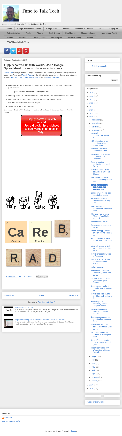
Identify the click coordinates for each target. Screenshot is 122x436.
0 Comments (27, 276)
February (95, 377)
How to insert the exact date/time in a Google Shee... (100, 172)
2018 (91, 117)
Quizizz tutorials (13, 33)
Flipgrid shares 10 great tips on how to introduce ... (101, 240)
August (94, 356)
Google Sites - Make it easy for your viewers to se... (101, 288)
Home (9, 29)
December (96, 120)
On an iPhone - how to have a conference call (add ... (101, 342)
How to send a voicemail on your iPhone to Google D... (100, 156)
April (94, 370)
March (94, 374)
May (93, 367)
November (96, 123)
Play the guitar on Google (23, 307)
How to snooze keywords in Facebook (101, 255)
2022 (91, 103)
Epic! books (70, 33)
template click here (52, 77)
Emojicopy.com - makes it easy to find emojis (101, 194)
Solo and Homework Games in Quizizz (99, 150)
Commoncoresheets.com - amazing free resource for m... (101, 319)
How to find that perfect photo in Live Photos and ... (100, 135)
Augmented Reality (110, 33)
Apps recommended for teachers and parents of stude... (101, 208)
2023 (91, 100)
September (96, 130)
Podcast (66, 29)
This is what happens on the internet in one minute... (100, 261)
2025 (91, 93)
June (94, 363)
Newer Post (9, 295)
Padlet (28, 33)
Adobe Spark (56, 38)
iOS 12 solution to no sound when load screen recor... (99, 143)
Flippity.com (8, 73)
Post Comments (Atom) (46, 302)
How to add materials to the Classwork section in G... (101, 296)
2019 (91, 113)
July (93, 360)
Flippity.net (113, 29)
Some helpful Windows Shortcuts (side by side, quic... (101, 273)
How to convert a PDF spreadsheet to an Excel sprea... (101, 327)
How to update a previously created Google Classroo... (99, 304)
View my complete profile (11, 421)
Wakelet (10, 38)
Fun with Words (27, 75)
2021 (91, 106)
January (95, 381)
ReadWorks (24, 38)
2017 (91, 385)
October (95, 127)
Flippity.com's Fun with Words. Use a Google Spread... (100, 350)
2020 (91, 110)
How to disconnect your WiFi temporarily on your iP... (100, 311)
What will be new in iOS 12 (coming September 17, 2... (101, 248)
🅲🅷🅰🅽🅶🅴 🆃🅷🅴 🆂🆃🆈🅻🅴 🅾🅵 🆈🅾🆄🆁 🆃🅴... (99, 187)
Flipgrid (40, 33)
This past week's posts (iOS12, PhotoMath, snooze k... (100, 216)
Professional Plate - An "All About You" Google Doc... (101, 200)
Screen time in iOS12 (99, 222)
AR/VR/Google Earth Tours (18, 42)
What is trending (74, 38)
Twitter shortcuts (97, 267)
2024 (91, 96)
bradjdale (8, 418)
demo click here (16, 77)
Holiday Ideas (39, 38)
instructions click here (31, 77)
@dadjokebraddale (99, 66)
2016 (91, 389)
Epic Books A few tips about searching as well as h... (101, 179)
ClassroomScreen (88, 33)
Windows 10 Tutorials (84, 29)
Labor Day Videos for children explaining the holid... (101, 334)
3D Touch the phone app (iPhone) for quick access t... (100, 280)
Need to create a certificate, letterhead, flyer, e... (100, 164)
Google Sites (51, 29)
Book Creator (54, 33)
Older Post (74, 295)
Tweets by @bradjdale (95, 402)
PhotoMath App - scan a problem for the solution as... (101, 233)
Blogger (73, 431)
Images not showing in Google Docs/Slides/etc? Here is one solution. (39, 320)
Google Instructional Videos (29, 29)
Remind (90, 38)
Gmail (100, 29)
